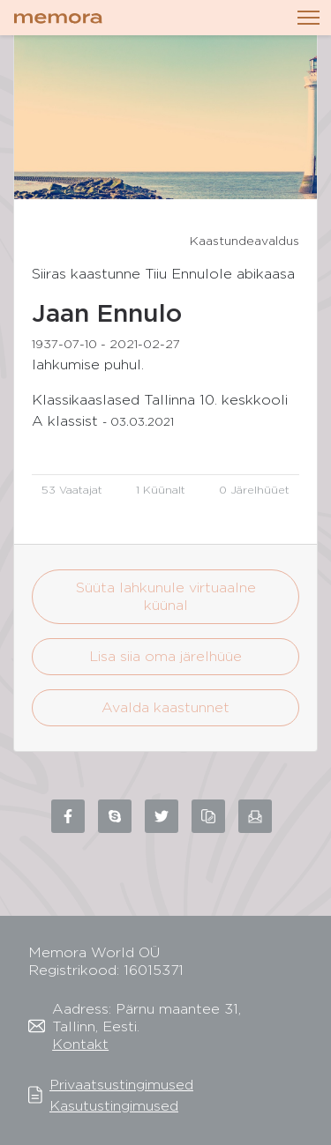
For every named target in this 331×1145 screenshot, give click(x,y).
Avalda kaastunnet (165, 707)
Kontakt (80, 1044)
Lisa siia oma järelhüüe (165, 656)
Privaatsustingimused (121, 1084)
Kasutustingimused (113, 1105)
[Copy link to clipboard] (208, 816)
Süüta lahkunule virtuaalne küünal (166, 596)
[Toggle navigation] (308, 17)
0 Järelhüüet (254, 489)
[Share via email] (255, 816)
